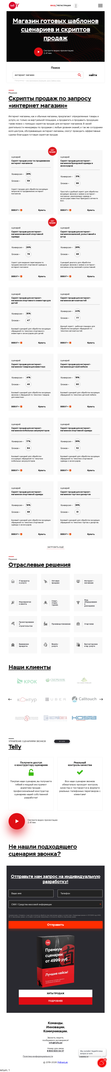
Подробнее (55, 1000)
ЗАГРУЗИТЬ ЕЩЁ (55, 547)
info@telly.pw (55, 1043)
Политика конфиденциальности (38, 1056)
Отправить (55, 925)
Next (101, 699)
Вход (52, 5)
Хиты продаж (55, 993)
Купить (42, 210)
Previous (10, 699)
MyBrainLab (62, 1062)
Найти (93, 75)
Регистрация (64, 5)
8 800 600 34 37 (55, 1051)
